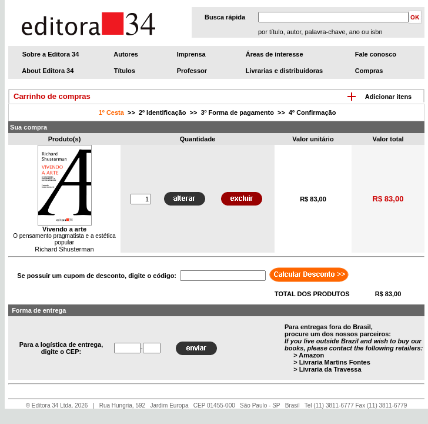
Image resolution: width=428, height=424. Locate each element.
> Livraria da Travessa (327, 369)
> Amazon (308, 355)
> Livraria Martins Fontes (331, 362)
